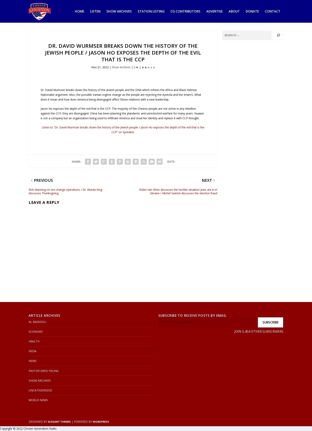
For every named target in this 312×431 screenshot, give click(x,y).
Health (34, 341)
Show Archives (119, 12)
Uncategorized (40, 390)
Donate (252, 12)
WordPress (101, 421)
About (234, 12)
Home (79, 12)
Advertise (214, 12)
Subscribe (270, 322)
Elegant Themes (59, 421)
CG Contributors (185, 12)
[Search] (278, 35)
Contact (272, 12)
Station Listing (151, 12)
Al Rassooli (37, 322)
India (32, 351)
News (33, 361)
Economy (36, 332)
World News (38, 400)
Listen (95, 12)
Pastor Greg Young (43, 371)
